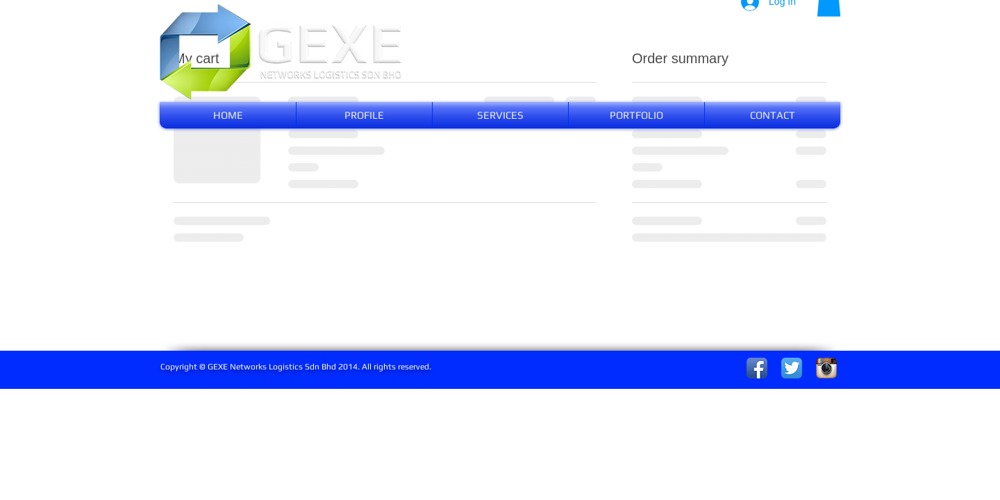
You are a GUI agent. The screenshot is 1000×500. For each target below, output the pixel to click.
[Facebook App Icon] (757, 368)
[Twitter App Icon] (791, 368)
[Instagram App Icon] (826, 368)
